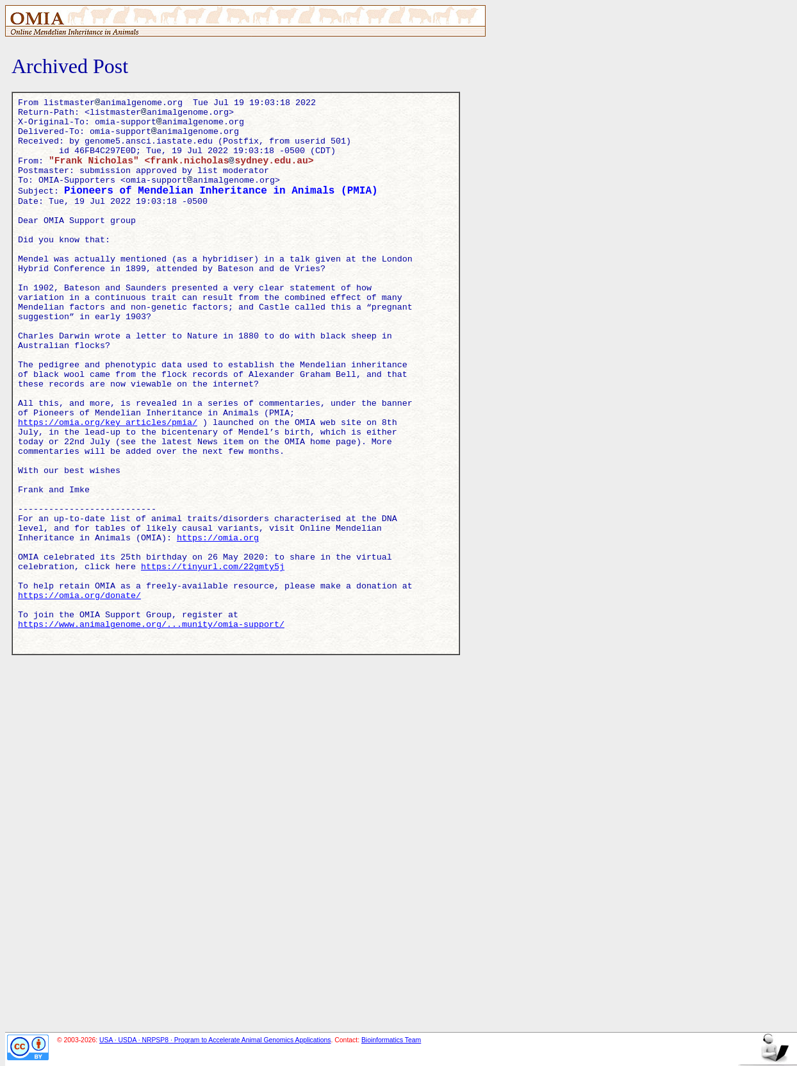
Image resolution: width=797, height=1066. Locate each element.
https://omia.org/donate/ (79, 696)
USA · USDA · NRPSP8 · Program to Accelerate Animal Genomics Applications (215, 1040)
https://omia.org (218, 627)
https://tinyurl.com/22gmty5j (212, 661)
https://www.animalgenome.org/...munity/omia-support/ (151, 731)
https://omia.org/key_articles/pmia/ (107, 488)
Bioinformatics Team (391, 1040)
